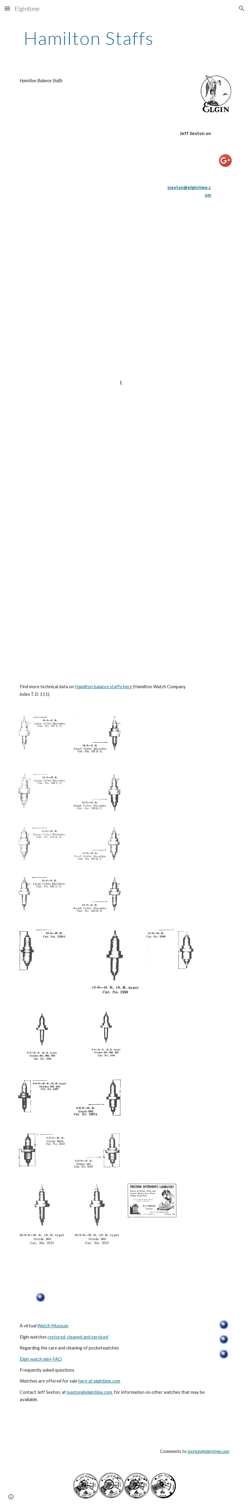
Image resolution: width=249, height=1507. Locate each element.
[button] (7, 8)
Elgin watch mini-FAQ (41, 1359)
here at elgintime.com (99, 1380)
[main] (88, 37)
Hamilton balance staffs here (103, 686)
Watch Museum (52, 1325)
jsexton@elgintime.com (89, 1392)
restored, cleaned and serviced (78, 1336)
